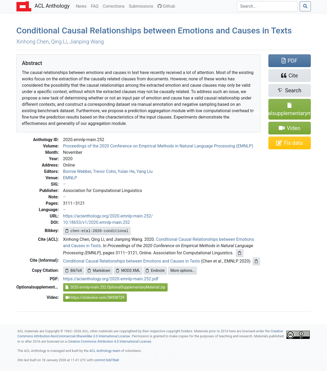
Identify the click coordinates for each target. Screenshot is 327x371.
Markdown (99, 270)
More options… (183, 270)
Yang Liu (144, 171)
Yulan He (126, 171)
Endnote (155, 270)
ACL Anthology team (104, 351)
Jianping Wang (86, 41)
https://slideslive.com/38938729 (95, 297)
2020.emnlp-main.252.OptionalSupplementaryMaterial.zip (115, 287)
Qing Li (59, 41)
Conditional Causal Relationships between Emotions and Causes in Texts (154, 30)
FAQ (96, 6)
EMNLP (70, 177)
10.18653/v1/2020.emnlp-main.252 (96, 222)
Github (166, 6)
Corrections (115, 6)
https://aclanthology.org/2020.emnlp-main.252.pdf (111, 278)
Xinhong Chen (32, 41)
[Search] (267, 6)
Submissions (142, 6)
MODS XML (128, 270)
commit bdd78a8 (106, 360)
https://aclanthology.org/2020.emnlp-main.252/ (108, 216)
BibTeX (74, 270)
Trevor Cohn (104, 171)
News (82, 6)
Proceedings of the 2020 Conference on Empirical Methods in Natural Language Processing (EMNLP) (158, 146)
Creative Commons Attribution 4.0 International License (109, 341)
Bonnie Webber (77, 171)
